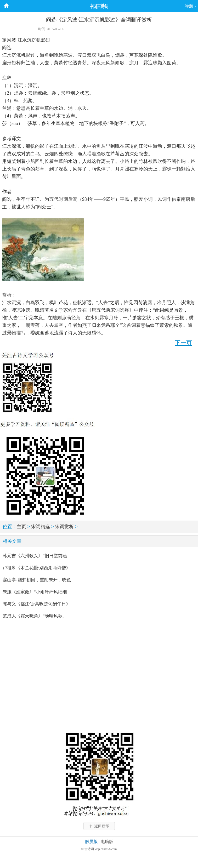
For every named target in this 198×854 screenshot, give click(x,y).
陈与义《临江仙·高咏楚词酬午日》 (36, 603)
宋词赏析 (64, 526)
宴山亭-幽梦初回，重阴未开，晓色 (37, 579)
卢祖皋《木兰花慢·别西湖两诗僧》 (36, 567)
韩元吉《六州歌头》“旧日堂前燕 (35, 555)
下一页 (183, 342)
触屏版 (91, 841)
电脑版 (107, 841)
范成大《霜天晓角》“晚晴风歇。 (35, 615)
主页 (21, 526)
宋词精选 (40, 526)
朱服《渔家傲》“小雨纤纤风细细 (35, 591)
